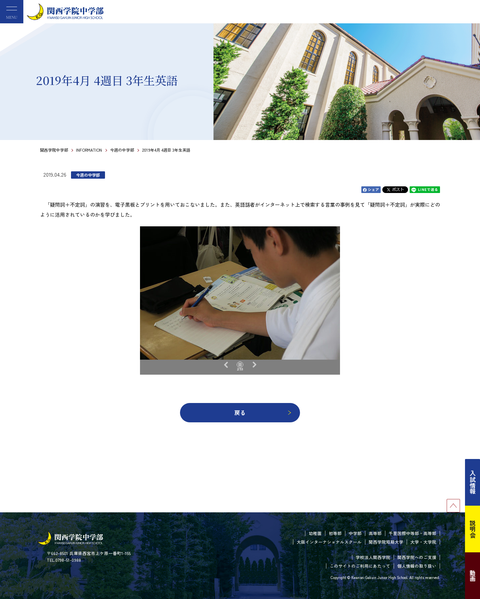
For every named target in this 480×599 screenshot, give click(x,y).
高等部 (375, 533)
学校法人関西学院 (373, 557)
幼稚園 (315, 533)
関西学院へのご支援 (416, 557)
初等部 (335, 533)
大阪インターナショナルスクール (329, 542)
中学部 (355, 533)
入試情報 (472, 482)
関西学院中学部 (54, 150)
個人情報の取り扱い (416, 566)
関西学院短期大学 (386, 542)
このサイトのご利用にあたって (360, 566)
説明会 (472, 529)
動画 (472, 576)
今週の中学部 (122, 150)
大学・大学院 (423, 542)
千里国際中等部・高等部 (412, 533)
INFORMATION (89, 150)
